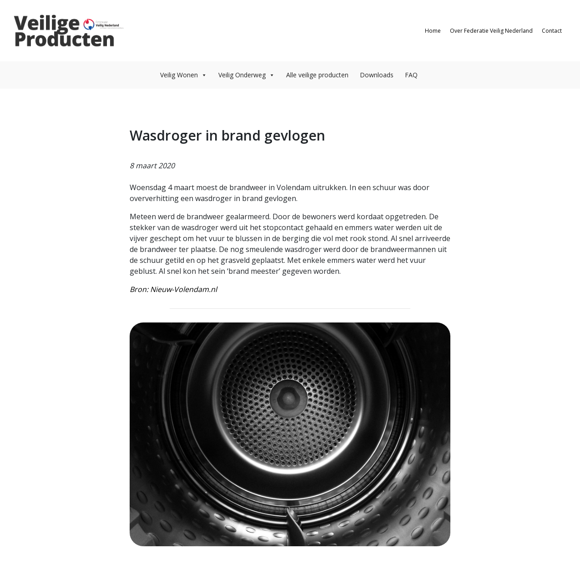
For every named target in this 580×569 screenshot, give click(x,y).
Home (433, 31)
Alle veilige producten (317, 74)
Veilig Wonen (183, 74)
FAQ (411, 74)
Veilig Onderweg (246, 74)
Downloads (376, 74)
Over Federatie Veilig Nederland (491, 31)
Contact (552, 31)
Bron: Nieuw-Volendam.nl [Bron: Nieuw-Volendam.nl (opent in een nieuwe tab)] (173, 289)
